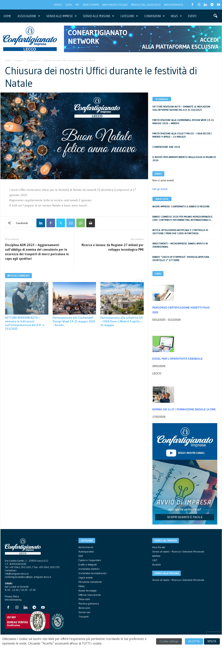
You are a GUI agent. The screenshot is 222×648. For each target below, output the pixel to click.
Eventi (58, 4)
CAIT (154, 560)
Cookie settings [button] (169, 641)
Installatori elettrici (89, 568)
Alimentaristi (33, 60)
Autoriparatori (86, 551)
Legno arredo (85, 577)
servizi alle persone (98, 16)
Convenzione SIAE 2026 (166, 146)
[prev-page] (136, 280)
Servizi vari (84, 612)
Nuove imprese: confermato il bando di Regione (181, 206)
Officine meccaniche (89, 594)
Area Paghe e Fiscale (115, 4)
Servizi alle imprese (61, 16)
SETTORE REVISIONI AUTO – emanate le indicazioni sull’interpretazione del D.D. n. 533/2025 (25, 323)
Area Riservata (173, 4)
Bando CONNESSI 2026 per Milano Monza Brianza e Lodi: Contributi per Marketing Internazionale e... (182, 218)
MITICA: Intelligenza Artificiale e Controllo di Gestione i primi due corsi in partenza (180, 232)
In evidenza (162, 99)
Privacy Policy (12, 596)
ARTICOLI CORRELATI (18, 275)
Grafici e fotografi (87, 564)
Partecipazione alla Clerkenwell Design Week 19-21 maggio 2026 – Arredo (74, 321)
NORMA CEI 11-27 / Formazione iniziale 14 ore (184, 409)
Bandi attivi (162, 198)
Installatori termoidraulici (92, 573)
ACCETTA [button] (194, 641)
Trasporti (83, 616)
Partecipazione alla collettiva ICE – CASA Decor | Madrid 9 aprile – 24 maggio (121, 321)
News (176, 16)
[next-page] (141, 280)
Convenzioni (154, 16)
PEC (77, 4)
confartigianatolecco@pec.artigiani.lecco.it (28, 576)
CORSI (68, 4)
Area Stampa (91, 4)
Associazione (29, 16)
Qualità (156, 564)
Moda (81, 586)
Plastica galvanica (88, 603)
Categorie (129, 16)
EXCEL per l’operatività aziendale (177, 358)
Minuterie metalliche (90, 581)
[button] (215, 16)
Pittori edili (84, 599)
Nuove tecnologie (87, 590)
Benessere (84, 607)
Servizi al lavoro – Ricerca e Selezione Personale (178, 551)
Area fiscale (158, 547)
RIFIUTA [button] (211, 641)
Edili (80, 555)
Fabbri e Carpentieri (89, 560)
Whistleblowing (13, 599)
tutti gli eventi (160, 189)
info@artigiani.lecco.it (17, 573)
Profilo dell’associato (146, 4)
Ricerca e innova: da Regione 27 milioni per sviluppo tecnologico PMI (113, 247)
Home (7, 16)
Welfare (156, 555)
